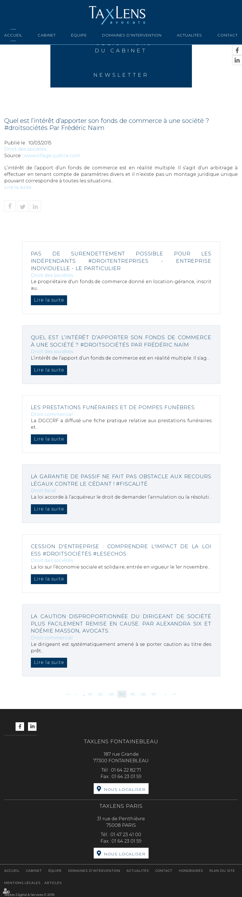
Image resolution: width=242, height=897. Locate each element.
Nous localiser (124, 789)
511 (90, 694)
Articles (53, 883)
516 (143, 694)
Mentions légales (22, 883)
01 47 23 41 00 (125, 834)
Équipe (79, 35)
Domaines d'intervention (132, 35)
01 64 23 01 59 (127, 776)
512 (100, 694)
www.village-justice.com (52, 155)
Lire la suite (17, 187)
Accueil (13, 35)
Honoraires (191, 871)
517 (154, 694)
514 (122, 694)
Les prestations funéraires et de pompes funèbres (114, 407)
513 (111, 694)
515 (132, 694)
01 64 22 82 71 (126, 770)
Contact (227, 35)
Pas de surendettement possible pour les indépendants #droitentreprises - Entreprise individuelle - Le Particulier (121, 261)
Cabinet (47, 35)
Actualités (189, 35)
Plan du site (222, 871)
